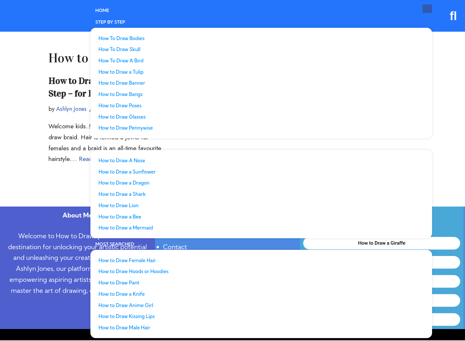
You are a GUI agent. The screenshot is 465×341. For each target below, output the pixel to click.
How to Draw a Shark (122, 194)
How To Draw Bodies (121, 38)
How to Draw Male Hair (124, 328)
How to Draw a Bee (119, 217)
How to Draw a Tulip (120, 72)
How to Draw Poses (119, 105)
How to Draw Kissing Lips (126, 317)
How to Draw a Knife (121, 295)
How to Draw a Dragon (124, 183)
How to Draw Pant (118, 283)
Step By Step (110, 22)
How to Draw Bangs (120, 94)
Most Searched (114, 245)
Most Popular (113, 144)
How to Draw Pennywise (125, 128)
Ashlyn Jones (71, 109)
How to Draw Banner (121, 83)
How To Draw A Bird (120, 60)
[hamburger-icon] (427, 9)
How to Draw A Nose (121, 160)
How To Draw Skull (119, 49)
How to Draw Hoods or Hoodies (133, 272)
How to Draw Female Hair (127, 261)
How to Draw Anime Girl (125, 306)
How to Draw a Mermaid (125, 228)
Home (102, 10)
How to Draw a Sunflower (127, 172)
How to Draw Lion (118, 206)
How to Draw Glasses (122, 117)
